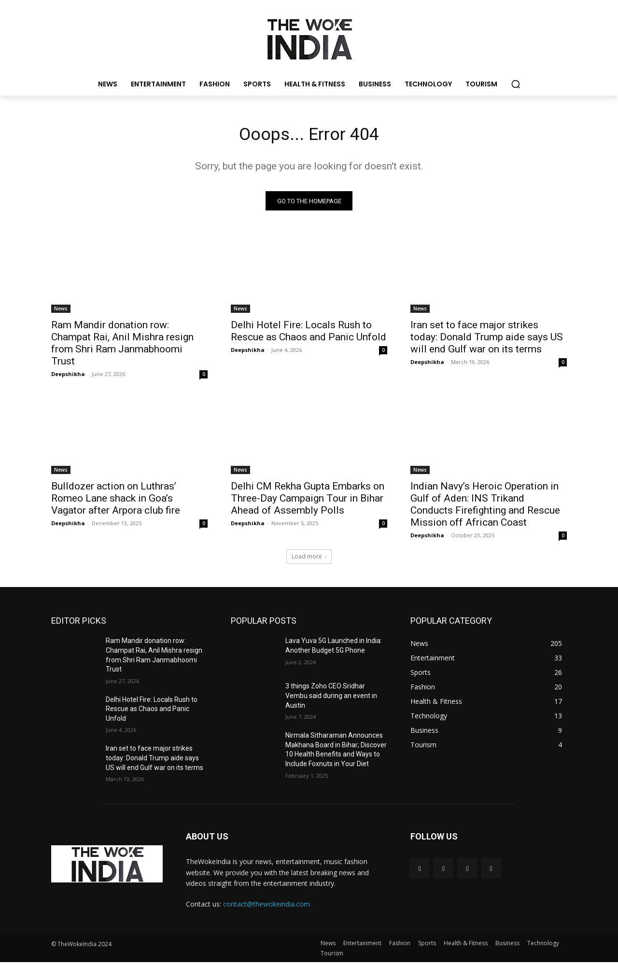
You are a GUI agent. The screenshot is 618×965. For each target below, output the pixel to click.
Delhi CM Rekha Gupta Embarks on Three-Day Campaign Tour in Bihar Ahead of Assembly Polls (307, 501)
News (61, 311)
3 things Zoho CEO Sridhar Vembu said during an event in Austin (331, 698)
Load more (309, 559)
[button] (515, 84)
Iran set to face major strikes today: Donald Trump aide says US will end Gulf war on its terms (486, 340)
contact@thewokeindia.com (266, 906)
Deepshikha (68, 376)
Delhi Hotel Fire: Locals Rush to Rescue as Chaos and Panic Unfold (308, 334)
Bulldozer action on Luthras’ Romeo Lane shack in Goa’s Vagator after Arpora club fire (115, 501)
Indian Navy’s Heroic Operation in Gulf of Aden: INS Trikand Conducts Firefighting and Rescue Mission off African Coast (485, 507)
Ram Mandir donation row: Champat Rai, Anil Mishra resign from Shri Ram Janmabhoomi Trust (122, 346)
